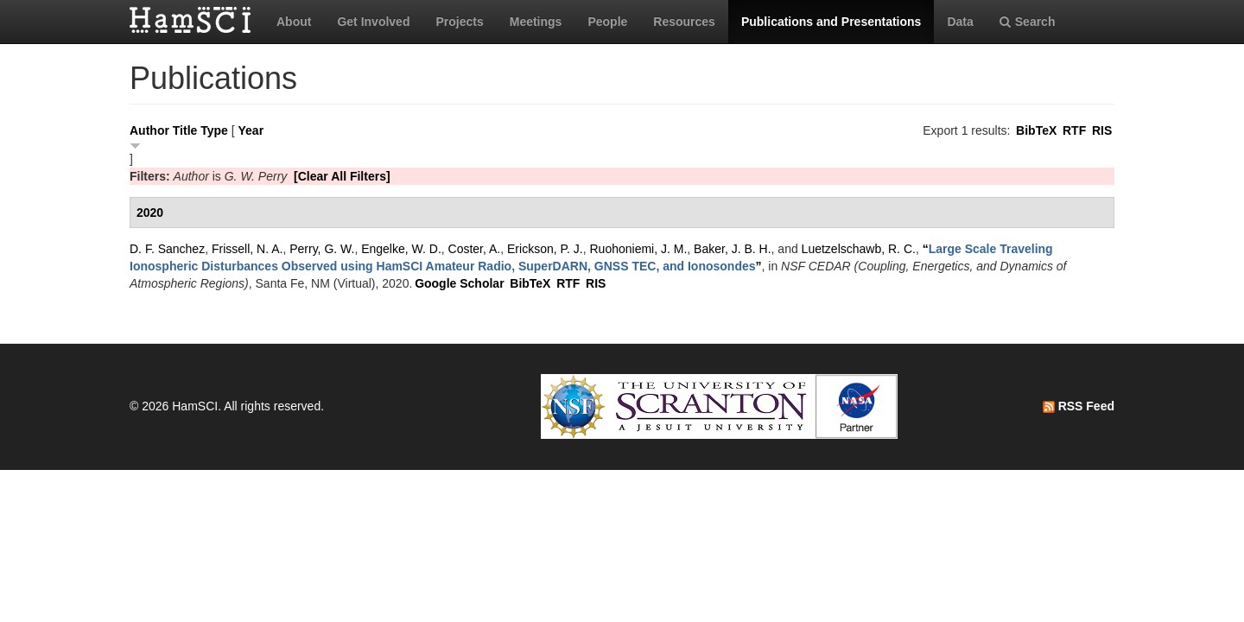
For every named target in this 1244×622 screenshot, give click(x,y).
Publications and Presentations (831, 22)
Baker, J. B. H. (732, 249)
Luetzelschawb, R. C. (859, 249)
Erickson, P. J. (545, 249)
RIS (1102, 130)
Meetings (536, 22)
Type (214, 130)
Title (185, 130)
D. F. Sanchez (167, 249)
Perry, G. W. (321, 249)
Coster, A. (474, 249)
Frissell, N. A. (247, 249)
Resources (684, 22)
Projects (459, 22)
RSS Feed (1078, 406)
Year (251, 130)
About (293, 22)
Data (960, 22)
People (607, 22)
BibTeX (1036, 130)
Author (149, 130)
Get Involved (373, 22)
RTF (1074, 130)
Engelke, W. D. (401, 249)
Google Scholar (459, 283)
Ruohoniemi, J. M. (638, 249)
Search (1028, 22)
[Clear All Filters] (342, 176)
